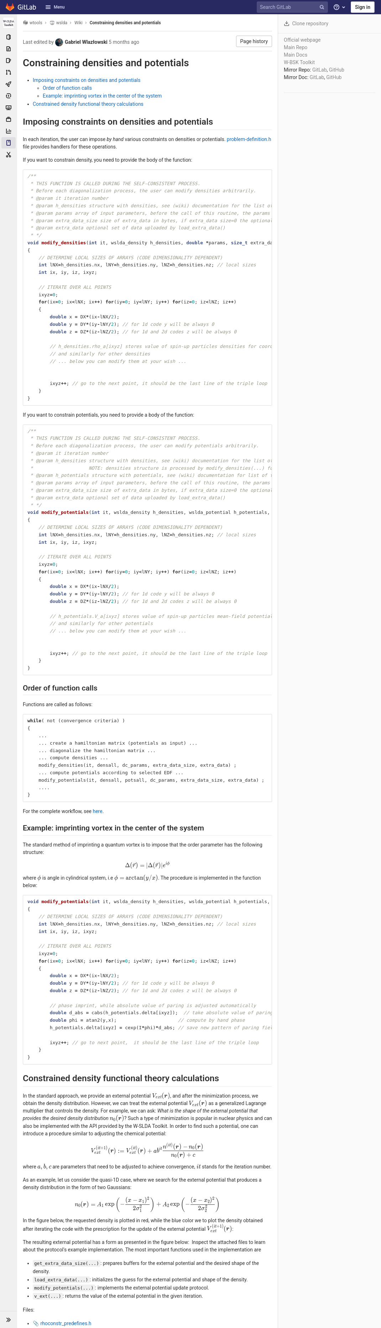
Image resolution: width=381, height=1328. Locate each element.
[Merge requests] (8, 72)
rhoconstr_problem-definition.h (74, 1282)
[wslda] (8, 23)
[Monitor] (8, 107)
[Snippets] (8, 154)
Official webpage (302, 40)
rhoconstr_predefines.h (65, 1274)
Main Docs (295, 55)
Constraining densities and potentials (125, 22)
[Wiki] (8, 143)
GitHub (336, 70)
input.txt (49, 1290)
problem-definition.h (249, 139)
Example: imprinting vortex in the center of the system (102, 96)
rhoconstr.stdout (58, 1298)
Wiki (78, 22)
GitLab (319, 70)
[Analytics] (8, 131)
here (97, 811)
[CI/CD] (8, 84)
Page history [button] (254, 41)
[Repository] (8, 48)
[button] (8, 1319)
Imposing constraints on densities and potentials (86, 80)
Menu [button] (54, 7)
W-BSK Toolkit (299, 62)
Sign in (362, 7)
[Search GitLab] (293, 7)
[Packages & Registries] (8, 119)
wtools (32, 22)
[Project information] (8, 37)
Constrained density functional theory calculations (88, 104)
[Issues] (8, 60)
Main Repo (295, 47)
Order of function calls (67, 88)
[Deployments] (8, 95)
